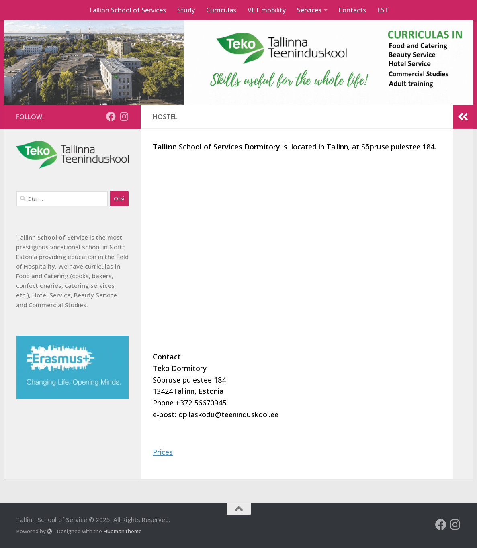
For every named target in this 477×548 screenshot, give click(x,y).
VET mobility (267, 10)
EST (383, 10)
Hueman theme (122, 531)
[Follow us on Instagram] (124, 116)
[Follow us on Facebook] (111, 116)
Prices (163, 452)
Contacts (352, 10)
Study (186, 10)
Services (309, 10)
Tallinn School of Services (127, 10)
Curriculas (221, 10)
